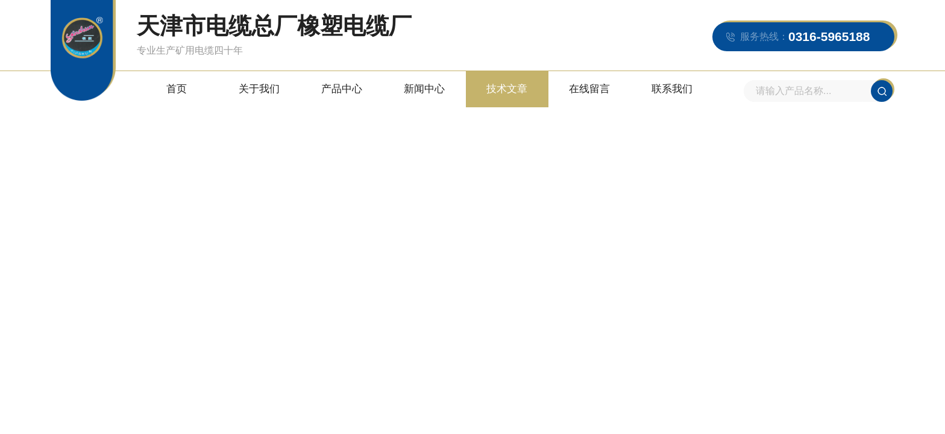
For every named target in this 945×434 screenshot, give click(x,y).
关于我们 (259, 89)
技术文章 (506, 89)
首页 (176, 89)
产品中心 (341, 89)
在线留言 (589, 89)
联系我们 (671, 89)
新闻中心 (424, 89)
